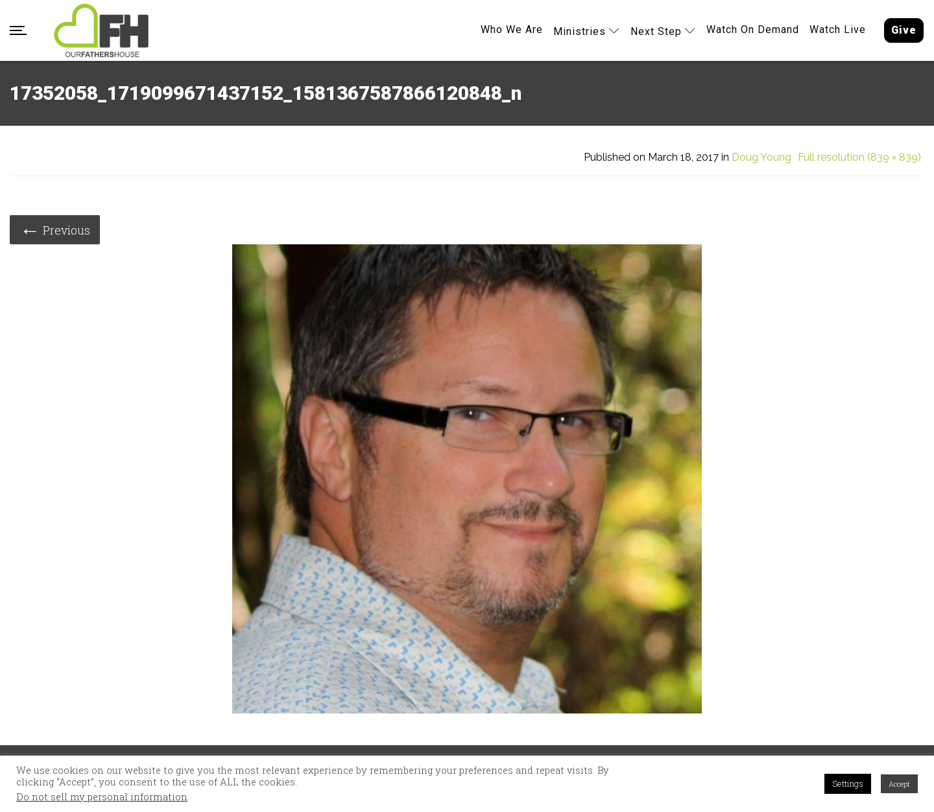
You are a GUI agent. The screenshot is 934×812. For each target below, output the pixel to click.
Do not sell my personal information (101, 797)
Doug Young (761, 157)
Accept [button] (899, 784)
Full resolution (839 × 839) (859, 157)
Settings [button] (847, 783)
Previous (54, 229)
